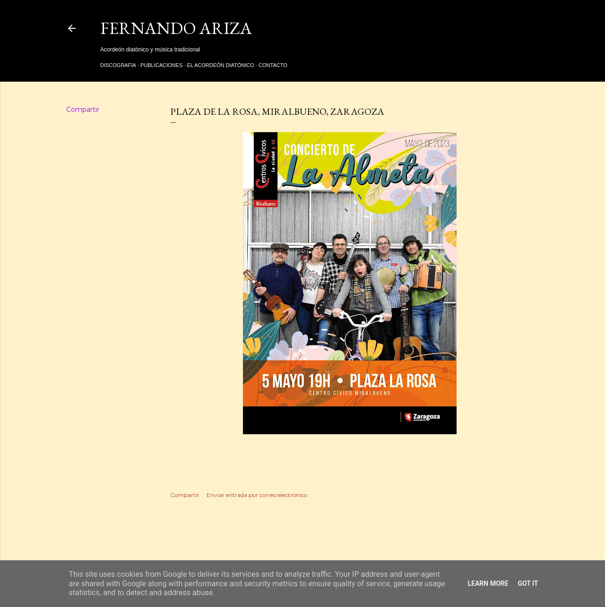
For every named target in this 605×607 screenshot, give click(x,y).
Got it (528, 583)
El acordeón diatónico (220, 65)
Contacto (273, 65)
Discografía (118, 65)
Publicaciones (161, 65)
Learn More (487, 583)
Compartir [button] (82, 109)
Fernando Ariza (176, 28)
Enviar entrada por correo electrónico (257, 494)
